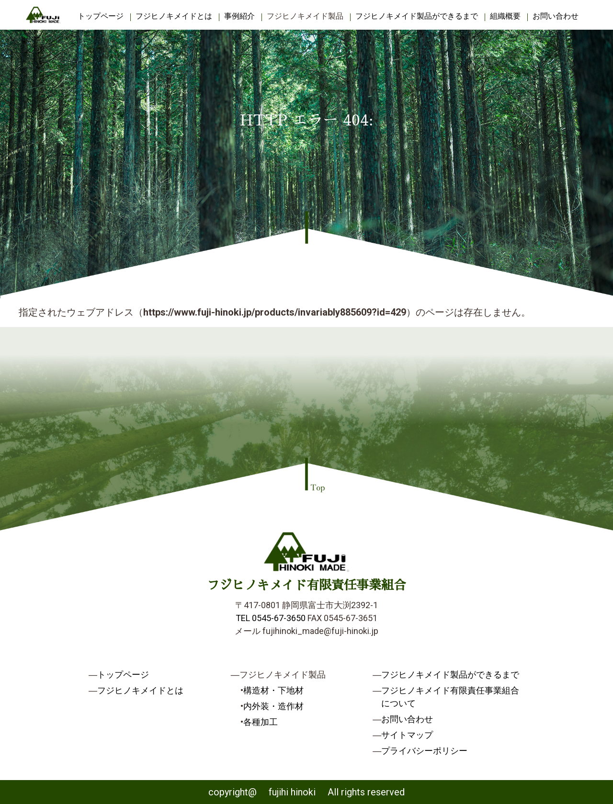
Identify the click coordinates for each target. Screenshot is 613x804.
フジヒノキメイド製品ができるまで (416, 16)
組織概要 (505, 16)
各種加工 (260, 722)
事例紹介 (239, 16)
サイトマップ (407, 735)
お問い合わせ (556, 16)
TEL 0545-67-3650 (271, 618)
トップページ (101, 16)
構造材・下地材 (273, 690)
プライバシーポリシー (424, 751)
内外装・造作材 (273, 706)
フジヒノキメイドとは (174, 16)
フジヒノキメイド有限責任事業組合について (450, 696)
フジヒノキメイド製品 (305, 16)
